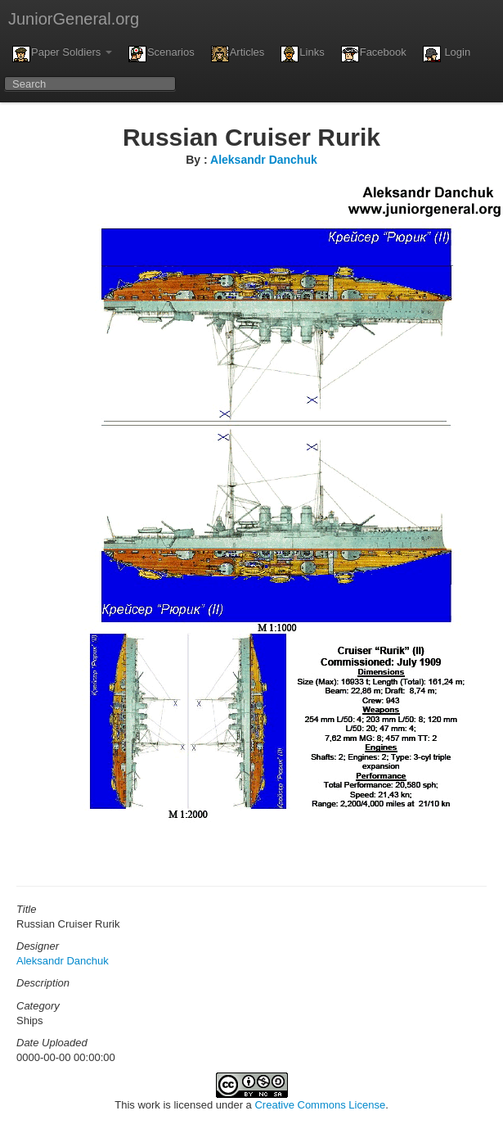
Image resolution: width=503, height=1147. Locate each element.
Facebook (373, 54)
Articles (238, 54)
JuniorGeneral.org (73, 19)
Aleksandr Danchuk (263, 159)
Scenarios (161, 54)
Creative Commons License (319, 1105)
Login (446, 54)
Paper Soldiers (62, 54)
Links (302, 54)
